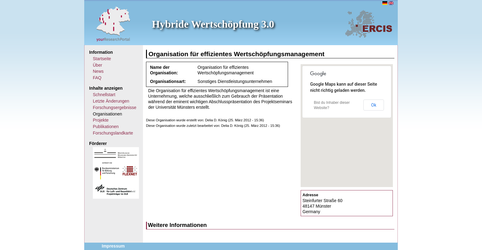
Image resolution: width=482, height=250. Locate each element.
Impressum (113, 246)
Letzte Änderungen (111, 101)
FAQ (97, 77)
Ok (373, 105)
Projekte (101, 120)
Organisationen (107, 113)
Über (97, 65)
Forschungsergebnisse (114, 107)
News (98, 71)
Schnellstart (104, 94)
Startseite (102, 58)
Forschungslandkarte (113, 133)
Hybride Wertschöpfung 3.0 (213, 24)
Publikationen (106, 126)
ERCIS (368, 23)
